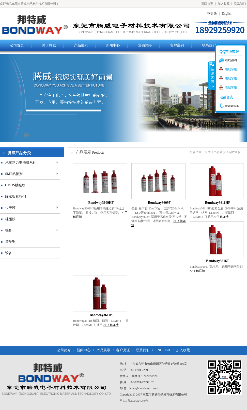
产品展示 (219, 152)
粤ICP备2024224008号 (134, 400)
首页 (207, 152)
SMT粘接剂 (14, 174)
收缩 (211, 75)
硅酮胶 (10, 219)
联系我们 (240, 3)
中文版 (212, 13)
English (227, 13)
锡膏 (8, 230)
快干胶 (10, 208)
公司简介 (64, 350)
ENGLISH (162, 350)
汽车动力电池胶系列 (20, 162)
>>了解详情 (221, 217)
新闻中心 (84, 350)
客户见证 (123, 350)
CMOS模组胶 (15, 185)
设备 (8, 253)
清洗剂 (10, 242)
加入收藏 (224, 3)
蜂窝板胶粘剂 (15, 196)
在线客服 (231, 69)
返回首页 (207, 3)
